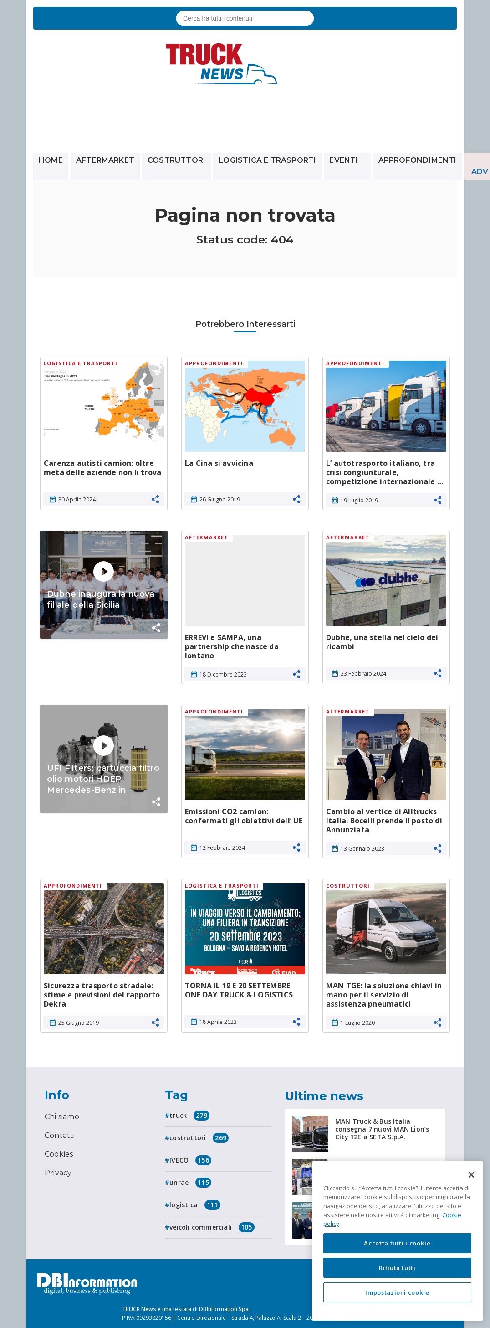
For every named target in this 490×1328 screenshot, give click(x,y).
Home (51, 160)
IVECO (190, 1160)
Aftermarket (105, 160)
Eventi (347, 160)
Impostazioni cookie (397, 1292)
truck (189, 1116)
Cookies (59, 1154)
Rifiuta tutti (397, 1268)
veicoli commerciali (211, 1227)
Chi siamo (62, 1116)
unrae (190, 1183)
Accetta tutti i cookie (397, 1243)
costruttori (199, 1138)
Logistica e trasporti (267, 160)
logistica (194, 1205)
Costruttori (176, 160)
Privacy (58, 1172)
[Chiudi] (471, 1175)
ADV (480, 171)
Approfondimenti (417, 160)
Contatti (60, 1135)
